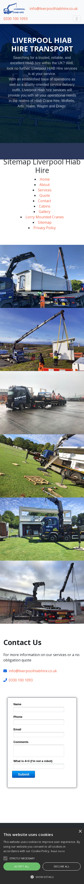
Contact (44, 205)
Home (45, 184)
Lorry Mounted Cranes (45, 222)
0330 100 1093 (16, 18)
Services (45, 195)
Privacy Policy (44, 232)
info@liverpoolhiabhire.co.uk (54, 8)
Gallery (44, 216)
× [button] (80, 831)
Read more (58, 851)
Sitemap (45, 227)
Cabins (44, 211)
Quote (44, 200)
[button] (42, 877)
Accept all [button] (21, 866)
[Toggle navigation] (76, 18)
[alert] (42, 856)
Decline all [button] (61, 866)
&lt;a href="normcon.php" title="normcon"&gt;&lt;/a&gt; (42, 747)
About (44, 189)
